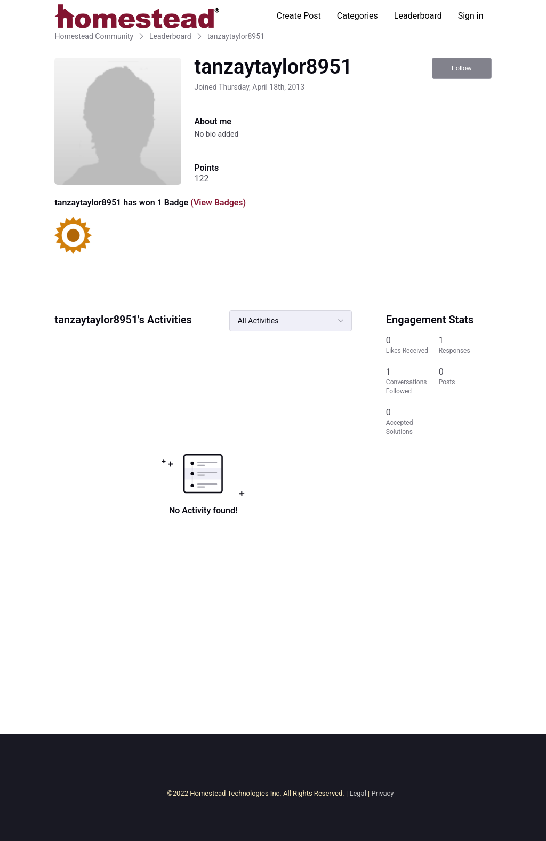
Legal (357, 793)
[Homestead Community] (136, 16)
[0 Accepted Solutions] (412, 422)
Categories (357, 16)
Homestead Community (93, 36)
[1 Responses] (465, 345)
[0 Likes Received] (412, 345)
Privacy (382, 793)
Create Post (299, 16)
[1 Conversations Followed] (412, 381)
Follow (462, 68)
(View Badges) (217, 202)
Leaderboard (418, 16)
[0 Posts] (465, 381)
